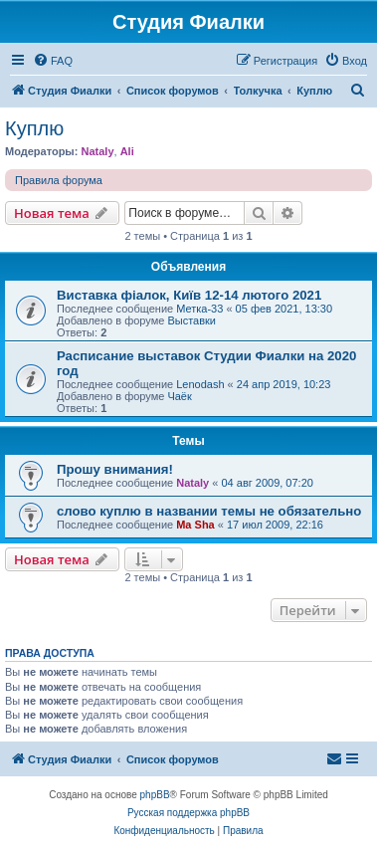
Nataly (97, 151)
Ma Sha (195, 525)
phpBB (155, 794)
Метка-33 (199, 309)
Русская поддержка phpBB (188, 812)
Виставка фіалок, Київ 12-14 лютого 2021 (189, 295)
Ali (127, 151)
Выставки (191, 320)
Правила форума (58, 180)
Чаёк (179, 396)
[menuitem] (53, 61)
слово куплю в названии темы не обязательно (209, 511)
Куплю (34, 128)
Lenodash (200, 384)
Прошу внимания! (115, 469)
